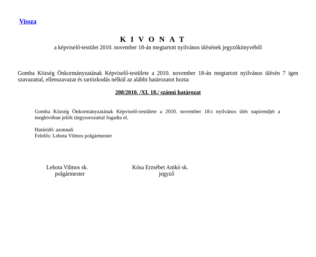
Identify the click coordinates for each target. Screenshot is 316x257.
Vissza (27, 21)
